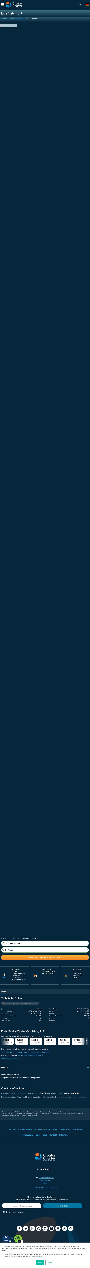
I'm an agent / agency (13, 1212)
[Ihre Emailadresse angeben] (21, 1205)
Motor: (51, 1013)
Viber (45, 1183)
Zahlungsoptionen (11, 1058)
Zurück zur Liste (10, 25)
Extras (5, 1067)
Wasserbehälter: (55, 1016)
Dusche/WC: (6, 1020)
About (3, 992)
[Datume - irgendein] (45, 943)
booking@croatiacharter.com (45, 1187)
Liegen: (52, 1018)
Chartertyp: (53, 1009)
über (38, 1135)
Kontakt (53, 1135)
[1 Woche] (45, 950)
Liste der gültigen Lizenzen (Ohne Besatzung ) (21, 1003)
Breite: (51, 1011)
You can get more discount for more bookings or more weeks (26, 1052)
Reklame (77, 1129)
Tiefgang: (5, 1013)
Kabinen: (4, 1018)
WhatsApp (45, 1180)
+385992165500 (46, 1177)
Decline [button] (49, 1262)
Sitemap (63, 1135)
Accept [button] (40, 1262)
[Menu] (2, 5)
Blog (45, 1135)
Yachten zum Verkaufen (45, 1129)
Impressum (27, 1135)
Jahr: (3, 1009)
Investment (65, 1129)
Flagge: (52, 1020)
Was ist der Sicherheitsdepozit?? (31, 1055)
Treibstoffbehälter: (8, 1016)
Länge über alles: (7, 1011)
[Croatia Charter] (14, 5)
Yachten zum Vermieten (20, 1129)
